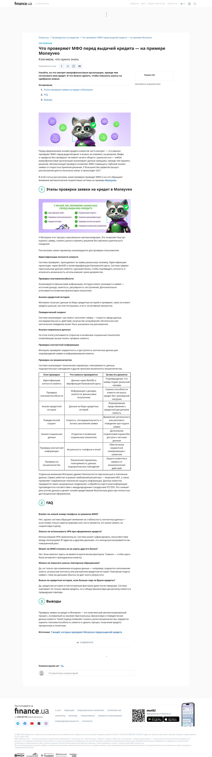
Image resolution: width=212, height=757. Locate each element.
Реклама (73, 716)
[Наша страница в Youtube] (79, 66)
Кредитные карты (156, 4)
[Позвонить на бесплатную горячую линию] (32, 717)
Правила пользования (110, 716)
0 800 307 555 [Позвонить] (42, 4)
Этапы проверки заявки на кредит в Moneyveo (68, 89)
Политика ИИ (114, 710)
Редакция (69, 710)
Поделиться (86, 642)
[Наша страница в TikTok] (39, 723)
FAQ (46, 94)
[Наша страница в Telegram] (67, 66)
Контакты (87, 721)
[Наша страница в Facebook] (61, 66)
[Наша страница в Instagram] (73, 66)
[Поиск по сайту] (195, 4)
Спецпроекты (88, 716)
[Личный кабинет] (189, 4)
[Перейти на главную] (23, 4)
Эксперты (60, 716)
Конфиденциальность (67, 721)
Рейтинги (172, 4)
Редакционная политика (91, 710)
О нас (58, 710)
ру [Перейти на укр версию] (183, 4)
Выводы (48, 99)
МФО (143, 4)
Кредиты (134, 4)
